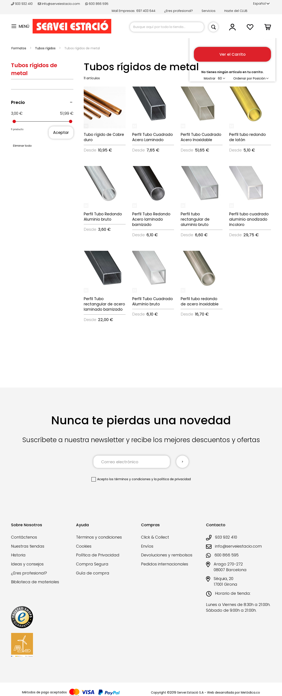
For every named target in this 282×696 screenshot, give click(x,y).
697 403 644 (145, 11)
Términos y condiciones (99, 537)
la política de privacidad (172, 479)
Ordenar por (242, 78)
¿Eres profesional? (178, 11)
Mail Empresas (123, 11)
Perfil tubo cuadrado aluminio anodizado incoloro (249, 219)
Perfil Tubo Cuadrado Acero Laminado (152, 137)
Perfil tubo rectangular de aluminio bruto (195, 219)
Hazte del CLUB (235, 11)
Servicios (208, 11)
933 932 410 (22, 4)
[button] (261, 3)
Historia (18, 555)
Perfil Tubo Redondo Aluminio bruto (103, 216)
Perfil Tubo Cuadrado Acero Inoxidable (201, 137)
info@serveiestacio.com (59, 4)
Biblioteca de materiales (35, 582)
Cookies (83, 546)
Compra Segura (92, 564)
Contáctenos (24, 537)
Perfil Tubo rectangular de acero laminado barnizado (104, 304)
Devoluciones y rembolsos (166, 555)
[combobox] (167, 27)
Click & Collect (155, 537)
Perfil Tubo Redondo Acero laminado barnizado (151, 219)
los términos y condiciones (129, 479)
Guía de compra (92, 573)
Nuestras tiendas (27, 546)
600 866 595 (96, 4)
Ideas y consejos (27, 564)
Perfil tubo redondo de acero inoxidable (200, 301)
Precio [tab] (18, 102)
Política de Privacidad (97, 555)
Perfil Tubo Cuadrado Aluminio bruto (152, 301)
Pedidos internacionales (164, 564)
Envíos (147, 546)
